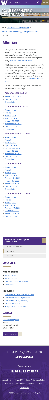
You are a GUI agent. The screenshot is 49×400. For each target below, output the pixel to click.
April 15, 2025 (11, 118)
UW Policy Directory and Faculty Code (19, 295)
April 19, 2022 (11, 205)
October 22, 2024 (12, 126)
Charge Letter (10, 102)
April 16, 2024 (11, 145)
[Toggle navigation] (45, 2)
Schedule (9, 256)
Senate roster (10, 275)
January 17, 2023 (12, 181)
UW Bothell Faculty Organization (17, 297)
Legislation (9, 284)
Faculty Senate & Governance (3, 26)
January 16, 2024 (12, 151)
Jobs (28, 380)
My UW (8, 383)
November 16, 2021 (13, 213)
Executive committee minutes (16, 281)
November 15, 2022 (13, 183)
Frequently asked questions (16, 306)
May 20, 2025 (10, 115)
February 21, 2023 (12, 178)
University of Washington (4, 2)
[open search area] (38, 2)
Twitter (16, 371)
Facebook (12, 371)
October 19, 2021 (12, 216)
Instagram (20, 371)
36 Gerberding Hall (11, 319)
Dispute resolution (12, 303)
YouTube (24, 371)
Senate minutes (11, 278)
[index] (8, 113)
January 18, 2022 (12, 210)
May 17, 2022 (10, 202)
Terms (39, 383)
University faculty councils (18, 27)
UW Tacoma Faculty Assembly (16, 300)
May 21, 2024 (10, 143)
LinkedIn (28, 371)
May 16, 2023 (10, 172)
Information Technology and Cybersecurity (20, 31)
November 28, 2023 (13, 153)
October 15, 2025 (12, 99)
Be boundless (24, 357)
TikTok (36, 371)
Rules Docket (19, 383)
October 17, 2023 (12, 156)
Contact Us (19, 380)
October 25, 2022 (12, 186)
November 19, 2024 (13, 123)
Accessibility (6, 380)
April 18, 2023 (11, 175)
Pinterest (32, 371)
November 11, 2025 (13, 96)
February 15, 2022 (12, 208)
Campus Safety (39, 380)
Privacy (30, 383)
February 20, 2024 (12, 148)
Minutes (10, 251)
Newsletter (24, 387)
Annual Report (11, 110)
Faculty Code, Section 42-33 (21, 60)
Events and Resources (14, 247)
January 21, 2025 (12, 121)
